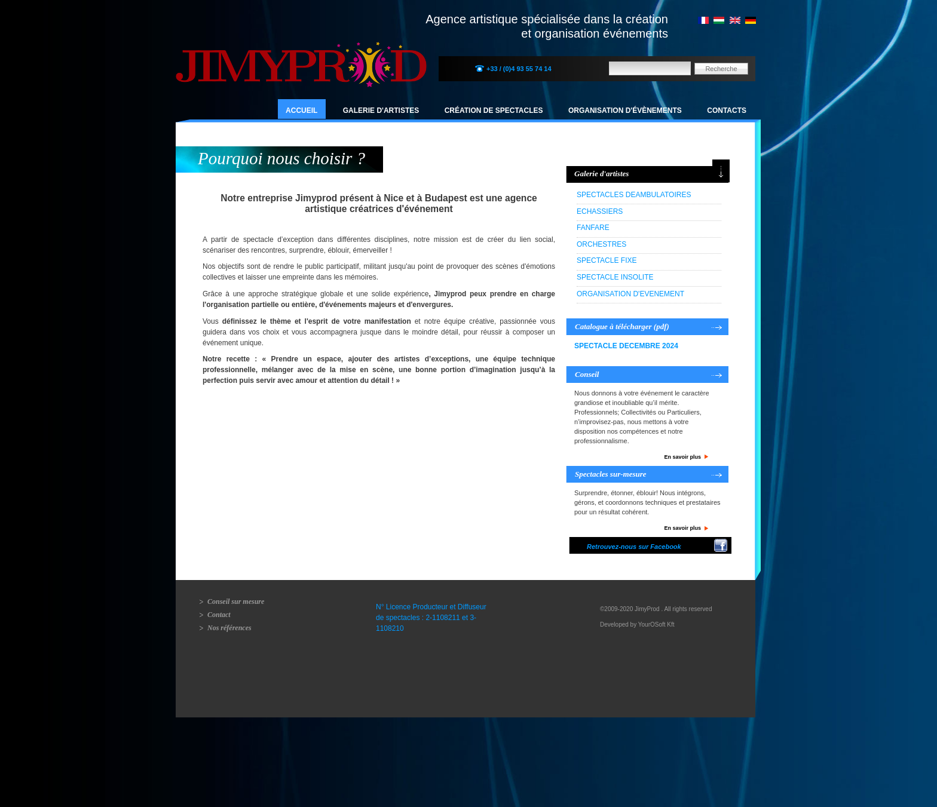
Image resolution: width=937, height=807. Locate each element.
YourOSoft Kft (656, 624)
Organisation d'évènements (625, 110)
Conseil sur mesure (235, 601)
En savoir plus (682, 457)
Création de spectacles (494, 110)
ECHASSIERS (600, 211)
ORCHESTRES (601, 244)
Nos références (229, 628)
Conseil (587, 374)
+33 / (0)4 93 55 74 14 (519, 68)
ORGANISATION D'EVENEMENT (630, 294)
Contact (219, 614)
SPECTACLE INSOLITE (615, 277)
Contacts (726, 110)
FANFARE (593, 227)
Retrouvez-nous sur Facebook (634, 546)
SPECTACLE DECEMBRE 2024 (626, 346)
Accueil (301, 110)
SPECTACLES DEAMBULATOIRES (634, 195)
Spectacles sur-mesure (611, 474)
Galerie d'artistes (381, 110)
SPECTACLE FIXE (606, 260)
